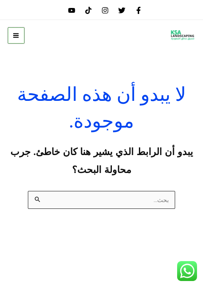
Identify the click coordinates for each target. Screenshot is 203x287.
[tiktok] (88, 10)
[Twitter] (121, 10)
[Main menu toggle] (16, 36)
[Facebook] (138, 10)
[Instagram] (105, 10)
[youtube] (71, 10)
